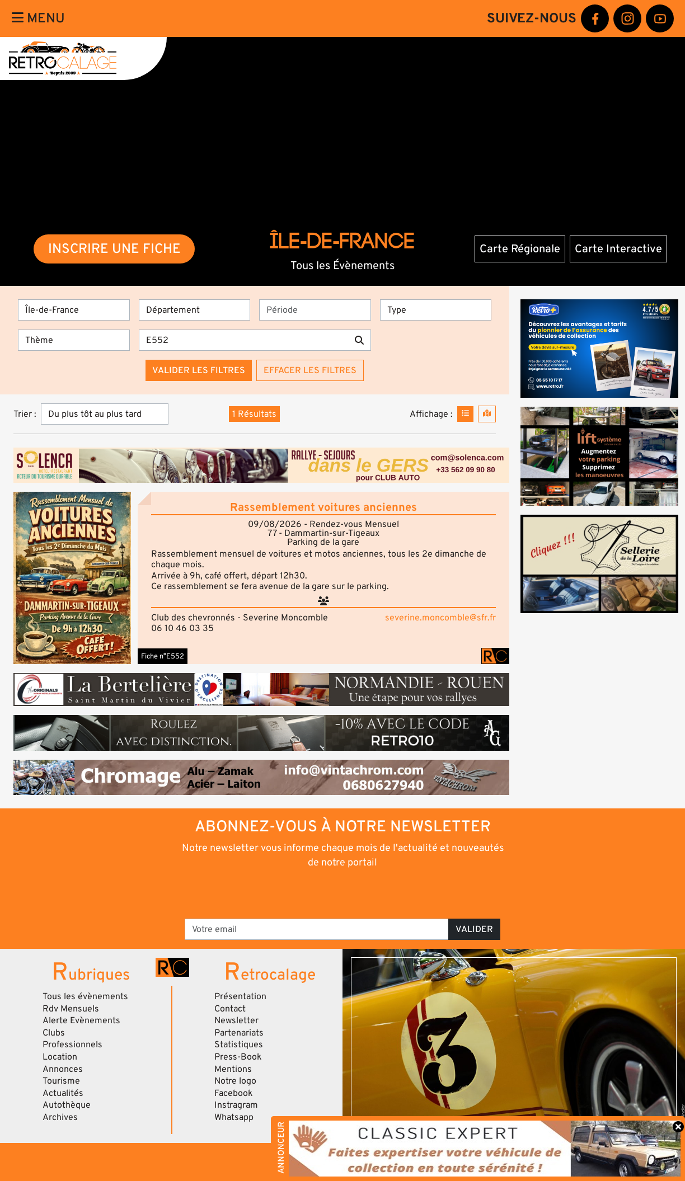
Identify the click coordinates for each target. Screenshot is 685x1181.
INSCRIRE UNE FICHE (114, 248)
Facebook (233, 1093)
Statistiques (238, 1044)
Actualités (63, 1093)
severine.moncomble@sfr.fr (440, 617)
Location (60, 1057)
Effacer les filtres (310, 370)
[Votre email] (317, 929)
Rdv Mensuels (71, 1009)
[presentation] (327, 893)
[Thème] (74, 340)
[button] (72, 578)
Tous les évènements (85, 996)
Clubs (54, 1033)
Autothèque (67, 1105)
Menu (38, 18)
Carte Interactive (618, 249)
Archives (60, 1117)
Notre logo (235, 1081)
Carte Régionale (520, 249)
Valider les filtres (198, 370)
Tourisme (61, 1081)
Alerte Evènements (81, 1020)
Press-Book (238, 1057)
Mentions (233, 1069)
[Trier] (104, 414)
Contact (230, 1009)
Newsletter (236, 1020)
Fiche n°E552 (162, 656)
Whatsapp (234, 1117)
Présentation (240, 996)
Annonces (63, 1069)
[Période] (315, 310)
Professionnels (72, 1044)
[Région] (74, 310)
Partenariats (239, 1033)
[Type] (436, 310)
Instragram (236, 1105)
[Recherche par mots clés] (243, 340)
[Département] (195, 310)
